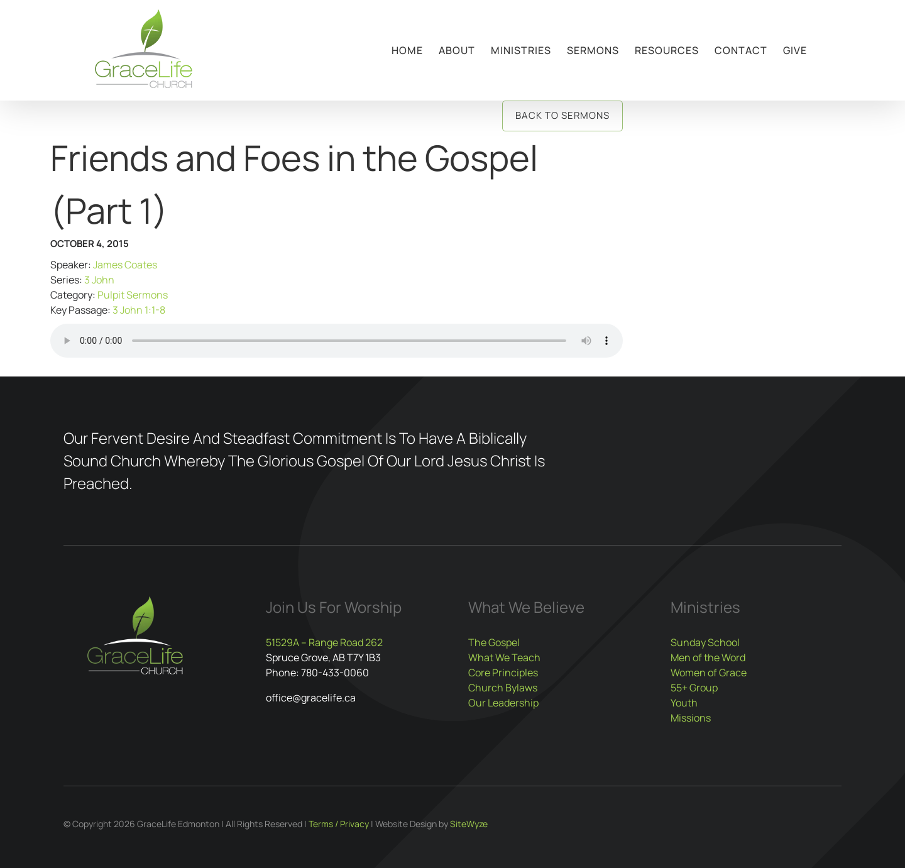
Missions (691, 718)
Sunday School (705, 642)
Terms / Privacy (339, 824)
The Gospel (494, 642)
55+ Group (694, 688)
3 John (99, 280)
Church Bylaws (502, 688)
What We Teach (504, 657)
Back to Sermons (562, 115)
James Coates (125, 265)
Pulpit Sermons (132, 295)
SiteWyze (469, 824)
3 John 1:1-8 (138, 310)
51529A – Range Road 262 (324, 642)
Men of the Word (708, 657)
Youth (684, 703)
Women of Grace (709, 672)
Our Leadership (503, 703)
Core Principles (503, 672)
